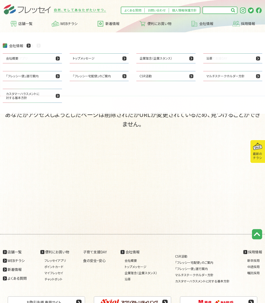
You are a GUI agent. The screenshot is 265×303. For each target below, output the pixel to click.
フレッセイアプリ (55, 260)
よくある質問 (132, 10)
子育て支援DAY (95, 251)
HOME (7, 36)
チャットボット (53, 279)
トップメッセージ (135, 266)
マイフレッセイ (53, 273)
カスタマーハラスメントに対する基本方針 (202, 281)
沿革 (128, 279)
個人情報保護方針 (184, 10)
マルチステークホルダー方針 (194, 275)
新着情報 (108, 24)
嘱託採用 (253, 273)
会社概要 (131, 260)
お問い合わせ (157, 10)
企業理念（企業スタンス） (141, 273)
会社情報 (202, 24)
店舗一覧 (21, 24)
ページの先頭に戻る (257, 234)
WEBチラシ (65, 24)
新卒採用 (253, 260)
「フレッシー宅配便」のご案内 (194, 262)
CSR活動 (181, 256)
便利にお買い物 (155, 24)
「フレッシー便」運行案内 (191, 268)
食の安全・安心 (94, 260)
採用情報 (244, 24)
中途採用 (253, 266)
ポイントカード (53, 266)
